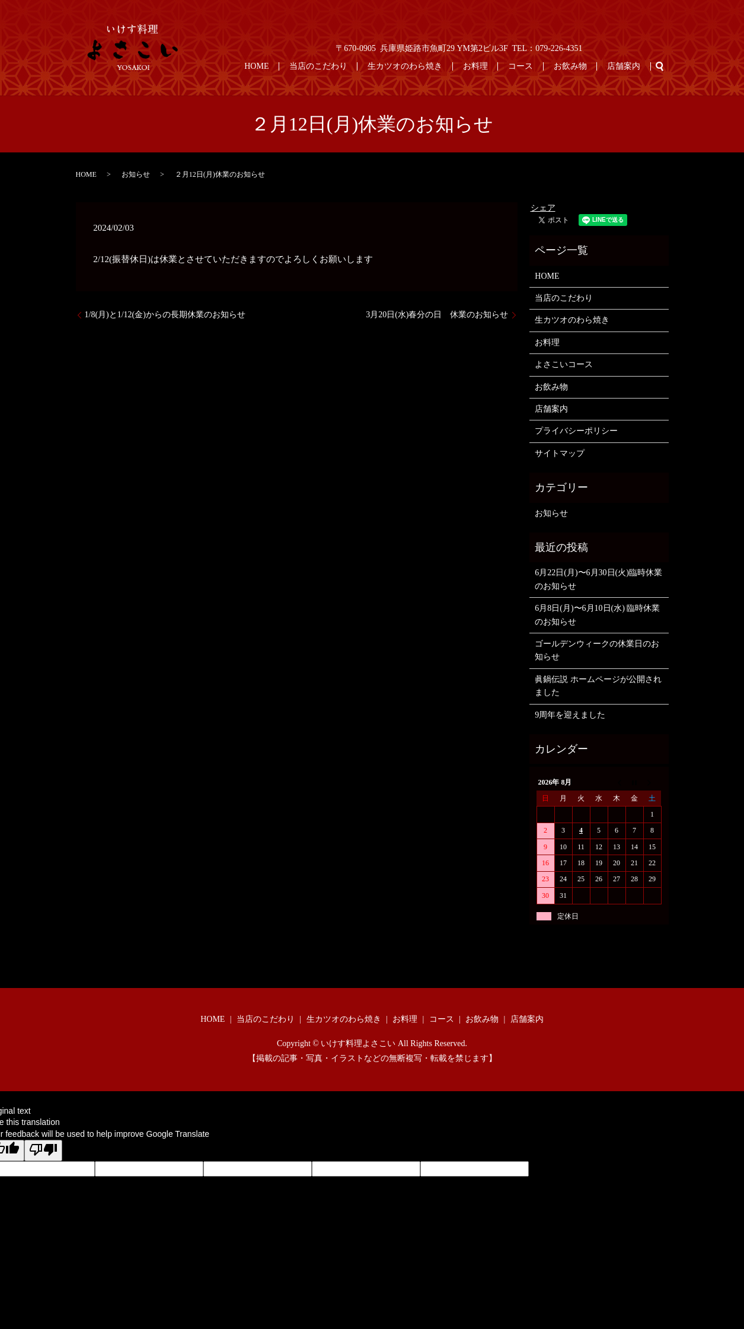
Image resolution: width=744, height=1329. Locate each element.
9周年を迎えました (570, 714)
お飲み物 (583, 66)
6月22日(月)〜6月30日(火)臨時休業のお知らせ (598, 579)
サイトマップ (560, 453)
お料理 (506, 66)
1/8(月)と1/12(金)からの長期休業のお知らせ (165, 314)
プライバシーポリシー (576, 430)
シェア (543, 207)
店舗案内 (628, 66)
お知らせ (136, 174)
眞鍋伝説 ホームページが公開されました (598, 686)
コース (543, 66)
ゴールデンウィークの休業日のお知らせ (597, 650)
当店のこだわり (367, 66)
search (660, 66)
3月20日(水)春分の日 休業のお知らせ (437, 314)
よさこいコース (564, 364)
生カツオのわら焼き (444, 66)
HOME (314, 66)
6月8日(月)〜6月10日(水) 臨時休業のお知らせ (597, 615)
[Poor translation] (43, 1150)
